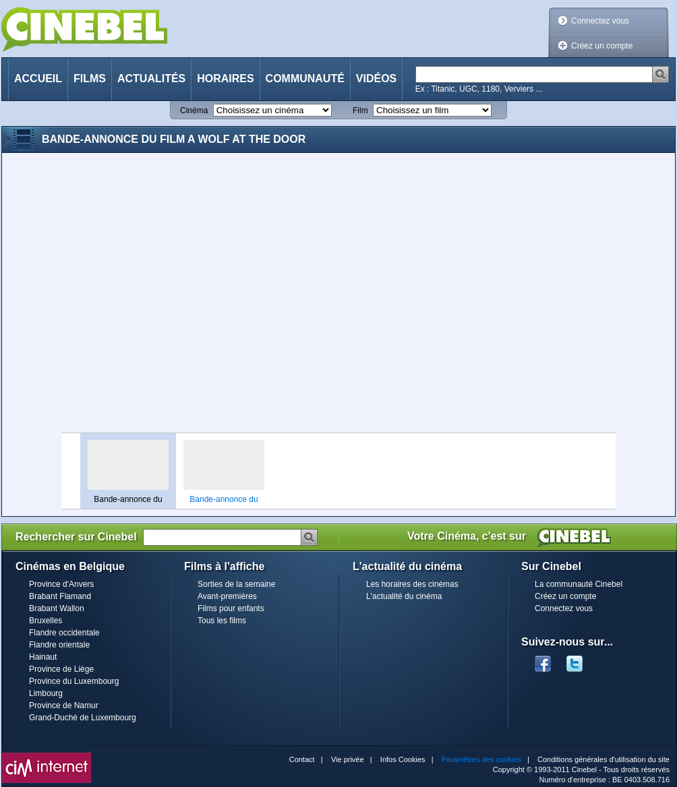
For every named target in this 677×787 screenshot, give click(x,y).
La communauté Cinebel (578, 584)
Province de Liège (61, 669)
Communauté (305, 78)
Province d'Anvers (61, 584)
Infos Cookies (402, 759)
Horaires (225, 78)
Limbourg (46, 693)
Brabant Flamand (60, 596)
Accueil (38, 78)
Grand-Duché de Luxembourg (82, 717)
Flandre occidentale (64, 632)
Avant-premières (227, 596)
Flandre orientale (59, 645)
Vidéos (376, 78)
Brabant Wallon (56, 608)
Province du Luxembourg (74, 681)
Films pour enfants (231, 608)
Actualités (151, 78)
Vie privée (347, 759)
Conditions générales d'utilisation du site (603, 759)
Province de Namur (63, 705)
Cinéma (194, 110)
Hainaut (43, 657)
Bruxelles (45, 620)
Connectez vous (600, 21)
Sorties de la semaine (236, 584)
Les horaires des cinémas (412, 584)
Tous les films (222, 620)
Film (360, 110)
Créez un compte (601, 46)
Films (89, 78)
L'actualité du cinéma (404, 596)
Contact (302, 759)
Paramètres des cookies (481, 759)
